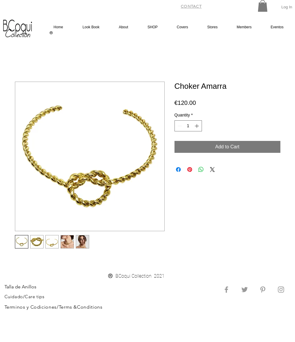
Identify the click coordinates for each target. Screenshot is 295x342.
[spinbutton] (188, 126)
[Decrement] (179, 126)
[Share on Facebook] (178, 169)
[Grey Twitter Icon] (244, 289)
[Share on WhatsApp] (201, 169)
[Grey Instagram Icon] (281, 289)
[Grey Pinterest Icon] (263, 289)
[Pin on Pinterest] (189, 169)
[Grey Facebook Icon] (226, 289)
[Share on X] (212, 169)
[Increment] (197, 126)
